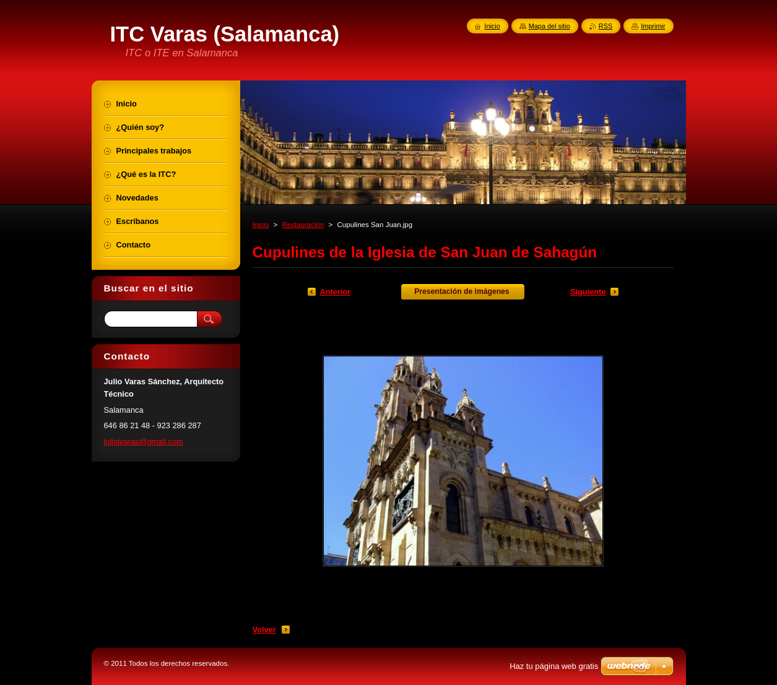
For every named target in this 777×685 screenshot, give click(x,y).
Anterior (335, 291)
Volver (264, 629)
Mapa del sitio (549, 26)
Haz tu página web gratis (554, 666)
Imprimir (653, 26)
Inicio (261, 224)
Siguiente (588, 291)
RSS (605, 26)
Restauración (303, 224)
